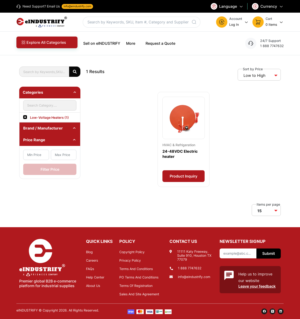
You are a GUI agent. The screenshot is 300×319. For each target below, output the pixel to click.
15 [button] (259, 210)
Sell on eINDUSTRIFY (101, 43)
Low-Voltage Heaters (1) (49, 117)
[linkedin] (281, 311)
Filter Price (50, 169)
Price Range (34, 139)
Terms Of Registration (136, 286)
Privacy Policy (130, 260)
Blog (89, 252)
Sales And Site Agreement (139, 294)
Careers (92, 260)
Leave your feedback (257, 286)
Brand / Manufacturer (43, 128)
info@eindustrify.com (194, 277)
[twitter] (272, 311)
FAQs (90, 269)
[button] (232, 22)
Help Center (95, 277)
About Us (93, 286)
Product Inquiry (183, 176)
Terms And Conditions (136, 269)
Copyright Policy (132, 252)
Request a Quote (160, 43)
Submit (268, 253)
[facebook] (264, 311)
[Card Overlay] (183, 139)
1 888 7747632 (189, 268)
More (133, 43)
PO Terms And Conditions (138, 277)
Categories (33, 92)
